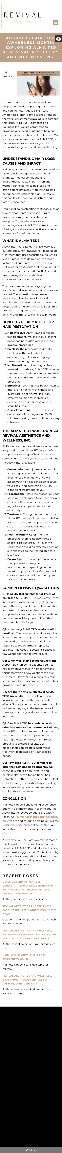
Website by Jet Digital (35, 1111)
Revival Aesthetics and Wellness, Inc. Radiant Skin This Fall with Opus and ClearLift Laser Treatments (29, 934)
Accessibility (23, 1107)
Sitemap (10, 1107)
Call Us (31, 1149)
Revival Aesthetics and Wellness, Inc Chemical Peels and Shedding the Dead (29, 910)
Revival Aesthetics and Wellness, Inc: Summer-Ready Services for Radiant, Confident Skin (27, 979)
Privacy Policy (38, 1107)
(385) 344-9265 (32, 1080)
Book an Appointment (31, 1065)
